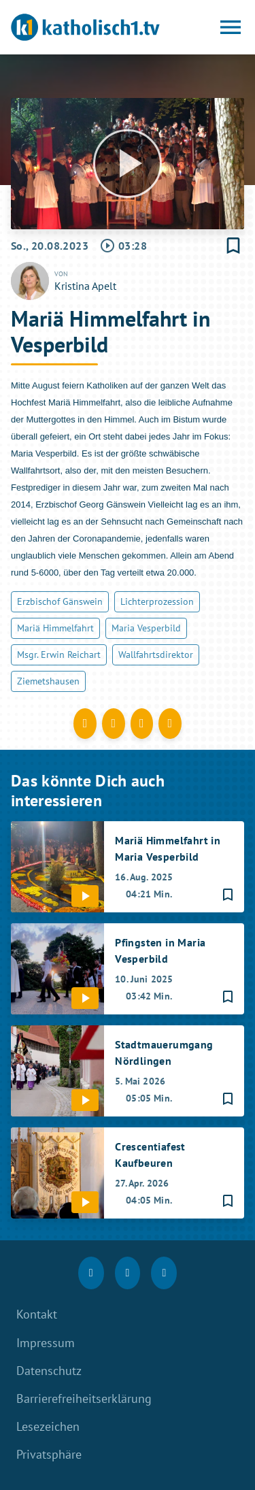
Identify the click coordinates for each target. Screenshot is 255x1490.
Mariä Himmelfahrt (55, 628)
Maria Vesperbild (146, 628)
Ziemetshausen (48, 681)
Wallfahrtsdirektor (155, 654)
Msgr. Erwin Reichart (59, 654)
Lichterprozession (157, 601)
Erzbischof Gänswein (60, 601)
